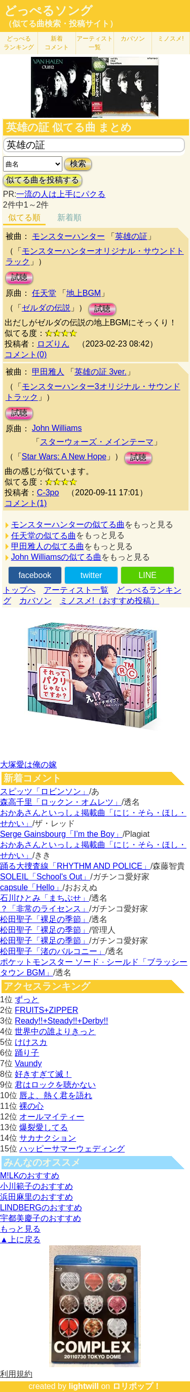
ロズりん (53, 343)
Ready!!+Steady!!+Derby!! (61, 1020)
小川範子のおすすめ (36, 1186)
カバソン (133, 38)
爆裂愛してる (43, 1127)
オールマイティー (51, 1116)
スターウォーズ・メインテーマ (97, 441)
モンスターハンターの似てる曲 (68, 524)
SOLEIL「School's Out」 (45, 876)
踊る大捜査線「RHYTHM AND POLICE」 (75, 866)
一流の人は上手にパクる (60, 194)
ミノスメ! (170, 38)
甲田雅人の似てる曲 (47, 546)
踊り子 (27, 1052)
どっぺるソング (48, 10)
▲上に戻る (20, 1239)
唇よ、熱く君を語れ (55, 1095)
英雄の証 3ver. (100, 371)
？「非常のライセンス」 (44, 908)
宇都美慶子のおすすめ (40, 1218)
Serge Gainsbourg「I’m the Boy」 (61, 834)
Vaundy (28, 1063)
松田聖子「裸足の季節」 (44, 919)
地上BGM (83, 293)
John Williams (57, 428)
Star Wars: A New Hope (64, 456)
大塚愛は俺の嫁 (28, 764)
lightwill (83, 1386)
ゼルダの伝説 (46, 307)
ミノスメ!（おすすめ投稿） (109, 600)
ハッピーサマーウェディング (72, 1148)
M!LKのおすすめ (29, 1175)
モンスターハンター (68, 236)
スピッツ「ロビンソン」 (44, 791)
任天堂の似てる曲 (43, 535)
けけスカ (31, 1042)
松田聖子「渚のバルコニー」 (52, 951)
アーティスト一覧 (76, 590)
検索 (78, 163)
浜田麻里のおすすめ (36, 1197)
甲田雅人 (48, 371)
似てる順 (24, 217)
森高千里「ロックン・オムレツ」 (61, 802)
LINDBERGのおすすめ (41, 1207)
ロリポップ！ (136, 1386)
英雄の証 (131, 236)
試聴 (19, 277)
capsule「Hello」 (31, 887)
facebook (34, 575)
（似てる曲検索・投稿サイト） (61, 23)
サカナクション (47, 1138)
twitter (91, 575)
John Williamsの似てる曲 (56, 557)
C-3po (48, 492)
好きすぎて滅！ (43, 1074)
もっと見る (20, 1229)
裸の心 (31, 1106)
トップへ (19, 590)
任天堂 (44, 293)
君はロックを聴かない (55, 1084)
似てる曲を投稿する (42, 180)
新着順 (69, 217)
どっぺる (19, 43)
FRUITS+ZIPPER (46, 1010)
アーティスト (95, 43)
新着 (57, 43)
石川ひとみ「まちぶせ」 (44, 898)
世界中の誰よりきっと (55, 1031)
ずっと (27, 999)
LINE (147, 575)
